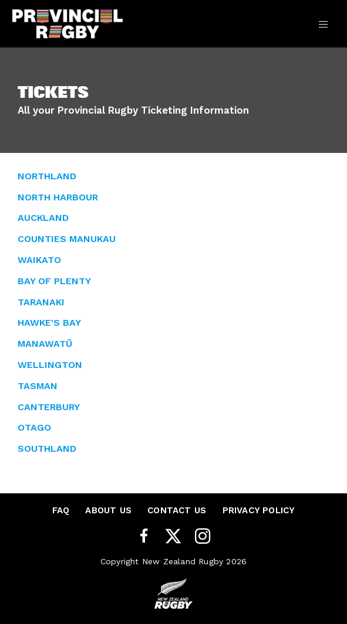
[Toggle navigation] (323, 23)
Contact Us (176, 510)
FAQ (61, 510)
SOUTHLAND (47, 448)
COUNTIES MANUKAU (67, 238)
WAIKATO (39, 259)
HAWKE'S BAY (49, 322)
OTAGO (34, 427)
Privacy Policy (259, 510)
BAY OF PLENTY (54, 281)
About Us (108, 510)
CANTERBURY (49, 406)
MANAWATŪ (45, 343)
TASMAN (38, 385)
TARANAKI (41, 302)
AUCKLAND (43, 217)
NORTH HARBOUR (58, 197)
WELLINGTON (50, 364)
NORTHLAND (47, 176)
